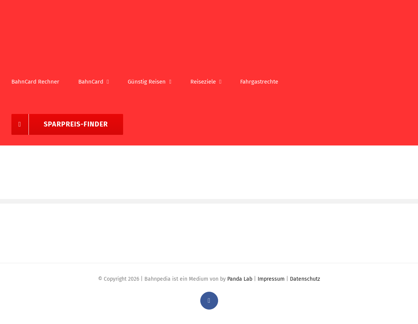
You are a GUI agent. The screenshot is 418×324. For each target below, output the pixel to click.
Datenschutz (305, 279)
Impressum (271, 279)
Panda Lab (239, 279)
